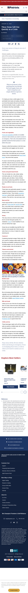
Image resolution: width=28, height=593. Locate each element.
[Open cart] (26, 7)
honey (9, 221)
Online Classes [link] (5, 507)
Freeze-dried (10, 204)
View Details (10, 387)
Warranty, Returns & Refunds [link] (8, 470)
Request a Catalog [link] (6, 483)
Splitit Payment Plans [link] (7, 473)
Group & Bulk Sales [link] (6, 485)
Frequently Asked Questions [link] (8, 468)
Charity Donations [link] (6, 502)
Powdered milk (6, 318)
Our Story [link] (4, 497)
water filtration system (18, 298)
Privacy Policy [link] (10, 556)
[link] (11, 522)
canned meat (18, 204)
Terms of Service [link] (17, 556)
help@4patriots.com (10, 518)
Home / (3, 18)
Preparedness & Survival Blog (12, 18)
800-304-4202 (21, 518)
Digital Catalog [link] (5, 480)
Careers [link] (4, 500)
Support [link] (4, 465)
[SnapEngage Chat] (12, 591)
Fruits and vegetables (7, 135)
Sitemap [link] (4, 490)
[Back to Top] (26, 591)
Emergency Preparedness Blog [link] (9, 505)
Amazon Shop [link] (5, 488)
